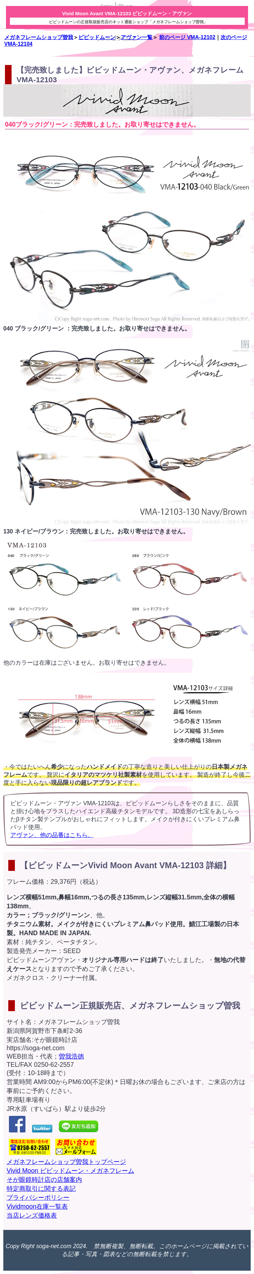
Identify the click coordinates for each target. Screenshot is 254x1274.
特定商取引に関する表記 (41, 1188)
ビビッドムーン (96, 37)
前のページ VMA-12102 (187, 37)
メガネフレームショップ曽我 (38, 37)
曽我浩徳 (71, 1056)
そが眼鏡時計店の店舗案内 (44, 1179)
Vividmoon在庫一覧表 (37, 1206)
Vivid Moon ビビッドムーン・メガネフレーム (70, 1170)
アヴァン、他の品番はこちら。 (52, 835)
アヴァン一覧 (136, 37)
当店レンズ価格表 (32, 1215)
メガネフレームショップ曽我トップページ (66, 1161)
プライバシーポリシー (38, 1197)
